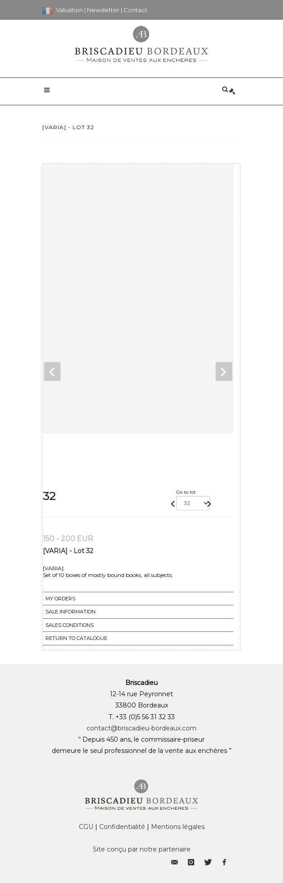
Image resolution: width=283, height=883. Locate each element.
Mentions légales (178, 827)
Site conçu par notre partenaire (142, 849)
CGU (86, 827)
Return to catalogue (76, 638)
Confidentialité (122, 827)
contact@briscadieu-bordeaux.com (141, 728)
